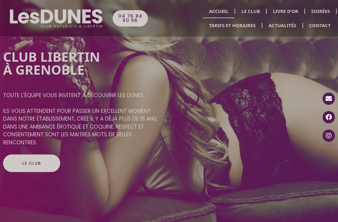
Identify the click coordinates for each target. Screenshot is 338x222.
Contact (320, 25)
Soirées (320, 11)
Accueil (218, 11)
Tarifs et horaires (232, 25)
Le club (250, 11)
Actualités (282, 25)
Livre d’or (285, 11)
